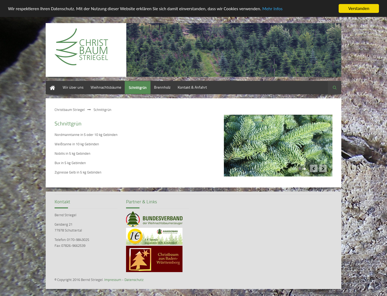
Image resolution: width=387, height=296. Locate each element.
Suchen (334, 87)
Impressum (112, 279)
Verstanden (358, 8)
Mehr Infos (272, 8)
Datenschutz (134, 279)
